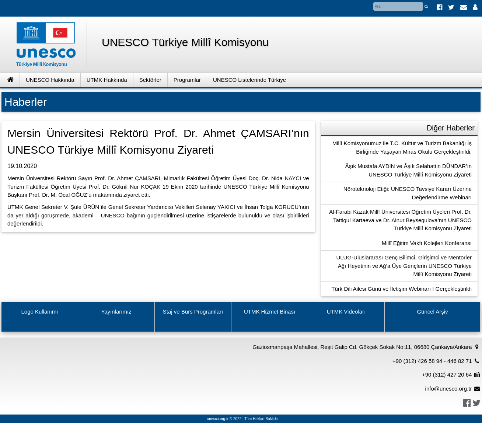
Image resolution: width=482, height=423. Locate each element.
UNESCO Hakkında (50, 80)
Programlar (187, 80)
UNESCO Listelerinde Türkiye (249, 80)
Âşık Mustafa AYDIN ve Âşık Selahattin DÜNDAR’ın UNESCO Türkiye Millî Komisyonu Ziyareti (408, 170)
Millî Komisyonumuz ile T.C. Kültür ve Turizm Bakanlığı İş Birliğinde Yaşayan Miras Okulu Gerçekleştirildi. (402, 147)
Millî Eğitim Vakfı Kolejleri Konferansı (427, 243)
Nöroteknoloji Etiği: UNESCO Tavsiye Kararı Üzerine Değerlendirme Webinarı (407, 193)
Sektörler (150, 80)
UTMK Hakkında (107, 80)
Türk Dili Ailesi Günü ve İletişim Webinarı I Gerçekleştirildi (401, 289)
